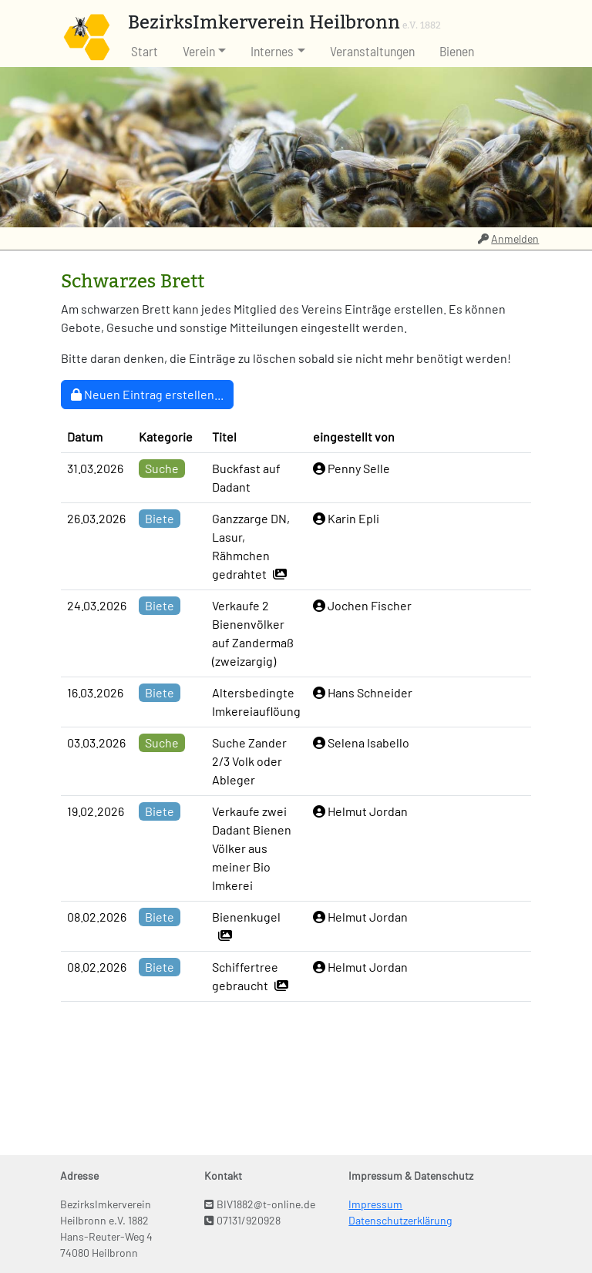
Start (144, 50)
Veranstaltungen (372, 50)
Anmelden (509, 238)
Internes (272, 50)
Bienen (456, 50)
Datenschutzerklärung (400, 1220)
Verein (199, 50)
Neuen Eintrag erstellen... (147, 394)
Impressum (375, 1204)
